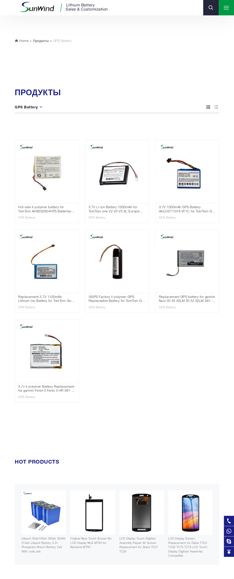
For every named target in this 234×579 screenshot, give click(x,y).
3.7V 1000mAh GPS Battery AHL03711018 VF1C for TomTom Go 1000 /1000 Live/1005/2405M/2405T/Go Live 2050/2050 (186, 210)
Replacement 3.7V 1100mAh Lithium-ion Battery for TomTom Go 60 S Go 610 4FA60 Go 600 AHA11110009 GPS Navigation (44, 300)
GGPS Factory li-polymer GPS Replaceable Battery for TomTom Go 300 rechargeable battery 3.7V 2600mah (116, 300)
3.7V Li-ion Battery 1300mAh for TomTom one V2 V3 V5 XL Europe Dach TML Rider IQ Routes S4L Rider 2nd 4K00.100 (114, 210)
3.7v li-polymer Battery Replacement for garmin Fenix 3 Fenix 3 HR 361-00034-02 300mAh (46, 389)
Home (22, 41)
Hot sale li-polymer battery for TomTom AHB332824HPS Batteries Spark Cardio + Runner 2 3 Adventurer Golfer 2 (44, 210)
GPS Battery (62, 41)
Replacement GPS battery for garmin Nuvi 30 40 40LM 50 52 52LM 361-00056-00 (187, 300)
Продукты (41, 41)
